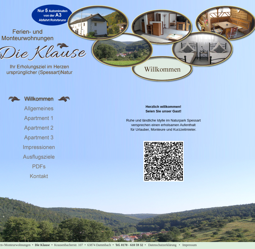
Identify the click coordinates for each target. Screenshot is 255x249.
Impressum (189, 245)
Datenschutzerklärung (162, 245)
